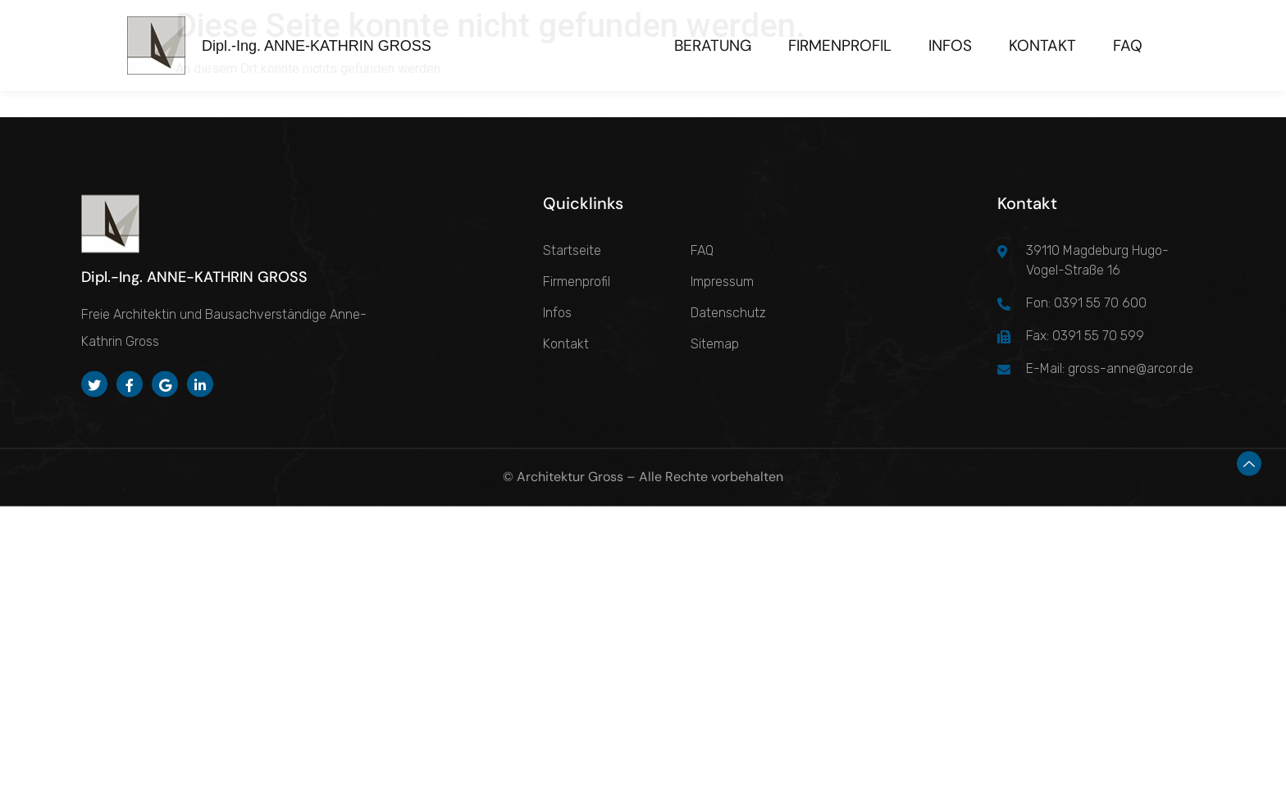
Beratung (712, 45)
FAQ (1127, 45)
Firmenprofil (840, 45)
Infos (950, 45)
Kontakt (1042, 45)
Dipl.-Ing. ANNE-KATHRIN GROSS (316, 46)
